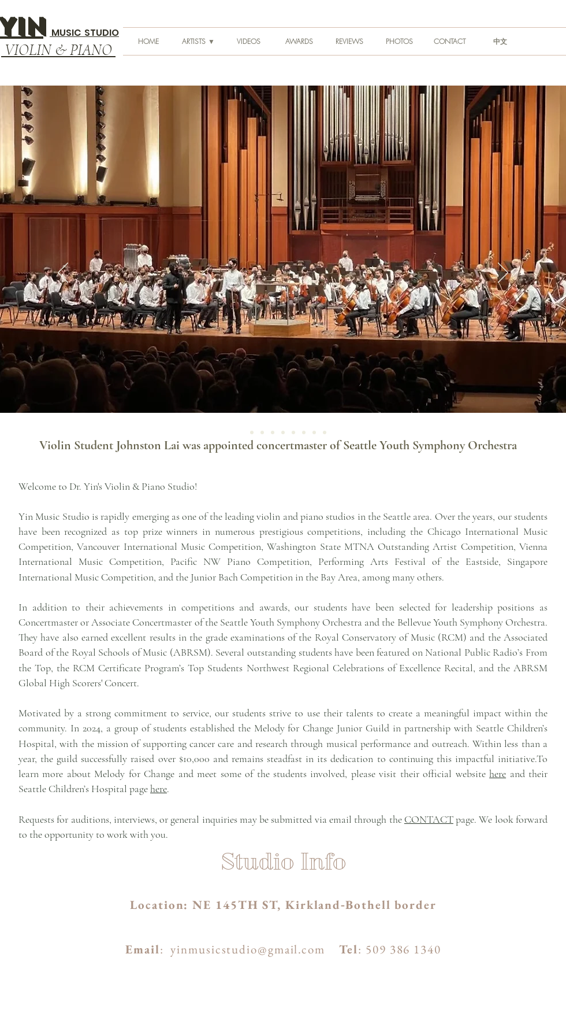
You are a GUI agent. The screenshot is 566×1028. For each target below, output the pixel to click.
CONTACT (428, 819)
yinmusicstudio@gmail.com (247, 949)
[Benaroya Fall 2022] (252, 432)
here (497, 773)
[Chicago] (314, 432)
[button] (198, 41)
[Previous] (63, 273)
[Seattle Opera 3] (283, 432)
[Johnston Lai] (241, 432)
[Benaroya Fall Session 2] (262, 432)
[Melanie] (293, 432)
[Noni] (304, 432)
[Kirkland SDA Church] (272, 432)
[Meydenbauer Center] (324, 432)
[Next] (503, 273)
